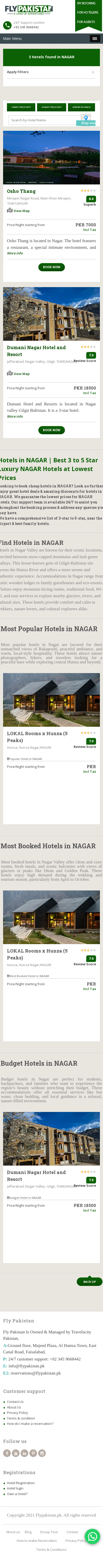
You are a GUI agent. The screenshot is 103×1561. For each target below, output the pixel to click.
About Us (14, 1407)
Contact (72, 1532)
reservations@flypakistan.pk (36, 1373)
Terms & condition (21, 1418)
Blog (28, 1532)
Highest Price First (52, 107)
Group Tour (49, 1532)
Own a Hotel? (17, 1494)
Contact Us (15, 1401)
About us (13, 1532)
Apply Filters (18, 71)
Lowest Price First (21, 107)
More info (15, 253)
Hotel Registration (21, 1483)
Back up (89, 1282)
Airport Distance (81, 107)
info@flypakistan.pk (26, 1366)
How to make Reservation (37, 1540)
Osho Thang (21, 191)
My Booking (86, 3)
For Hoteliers (87, 12)
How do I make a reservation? (30, 1423)
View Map (22, 210)
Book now (51, 267)
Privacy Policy (17, 1412)
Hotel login (15, 1488)
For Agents (86, 22)
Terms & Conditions (51, 1549)
